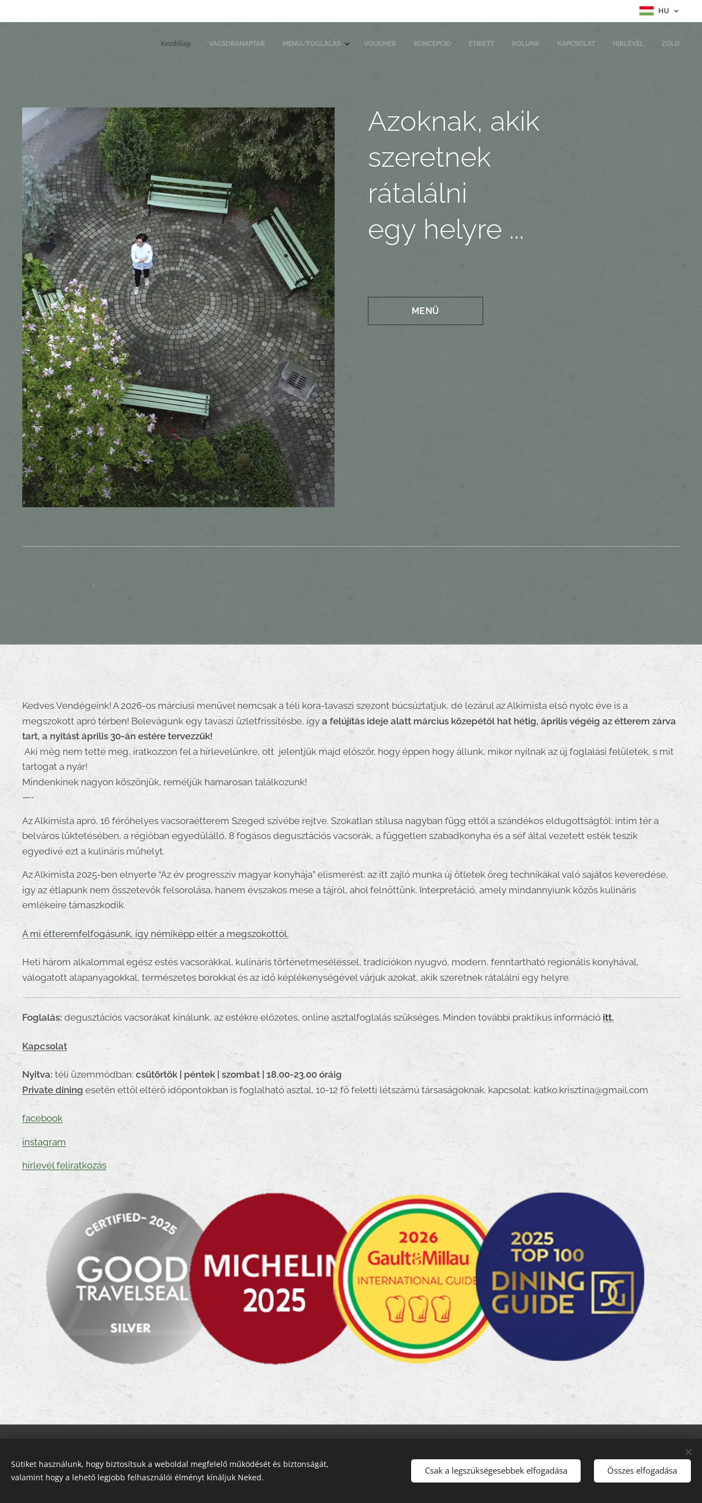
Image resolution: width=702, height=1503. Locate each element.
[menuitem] (518, 45)
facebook (42, 1118)
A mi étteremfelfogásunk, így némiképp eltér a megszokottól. (155, 933)
